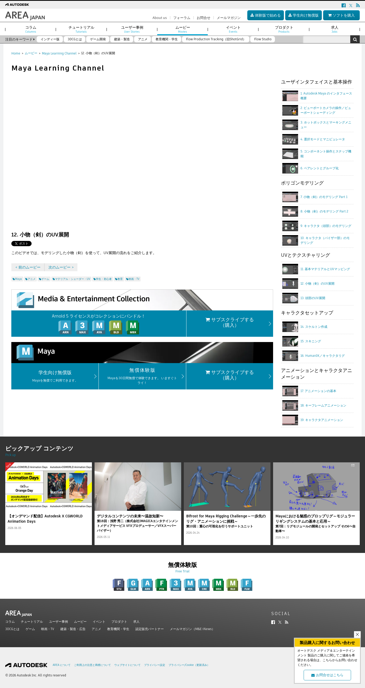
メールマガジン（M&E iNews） (192, 629)
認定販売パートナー (149, 629)
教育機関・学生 (118, 629)
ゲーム (30, 629)
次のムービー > (61, 267)
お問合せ (203, 17)
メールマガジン (229, 17)
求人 (136, 621)
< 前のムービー (28, 267)
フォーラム (181, 17)
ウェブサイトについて (127, 665)
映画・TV (47, 629)
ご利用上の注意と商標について (92, 665)
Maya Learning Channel (59, 53)
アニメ (96, 629)
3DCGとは (12, 629)
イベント (99, 621)
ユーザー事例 (58, 621)
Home (15, 53)
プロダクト (119, 621)
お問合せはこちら (327, 674)
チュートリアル (32, 621)
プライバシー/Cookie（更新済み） (189, 665)
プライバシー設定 (154, 665)
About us (159, 17)
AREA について (62, 665)
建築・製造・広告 (73, 629)
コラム (10, 621)
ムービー (31, 53)
